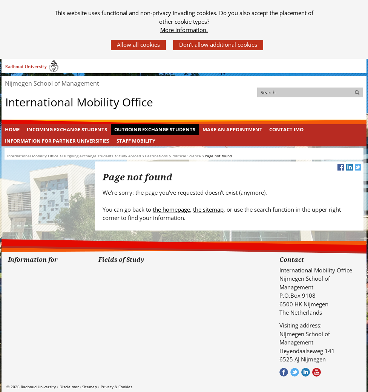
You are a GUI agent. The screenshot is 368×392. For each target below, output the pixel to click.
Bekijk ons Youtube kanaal (316, 372)
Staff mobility (136, 140)
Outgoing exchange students (154, 129)
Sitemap (89, 386)
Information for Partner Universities (57, 140)
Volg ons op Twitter (294, 372)
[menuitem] (12, 129)
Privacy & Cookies (116, 386)
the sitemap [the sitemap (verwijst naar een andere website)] (208, 209)
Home (12, 129)
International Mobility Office (79, 101)
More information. (184, 30)
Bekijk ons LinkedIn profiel (305, 372)
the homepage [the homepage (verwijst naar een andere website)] (171, 209)
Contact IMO (286, 129)
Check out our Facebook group (283, 372)
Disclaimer (69, 386)
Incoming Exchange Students (67, 129)
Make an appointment (232, 129)
